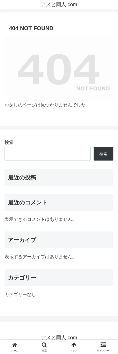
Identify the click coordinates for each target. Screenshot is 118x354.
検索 (9, 142)
